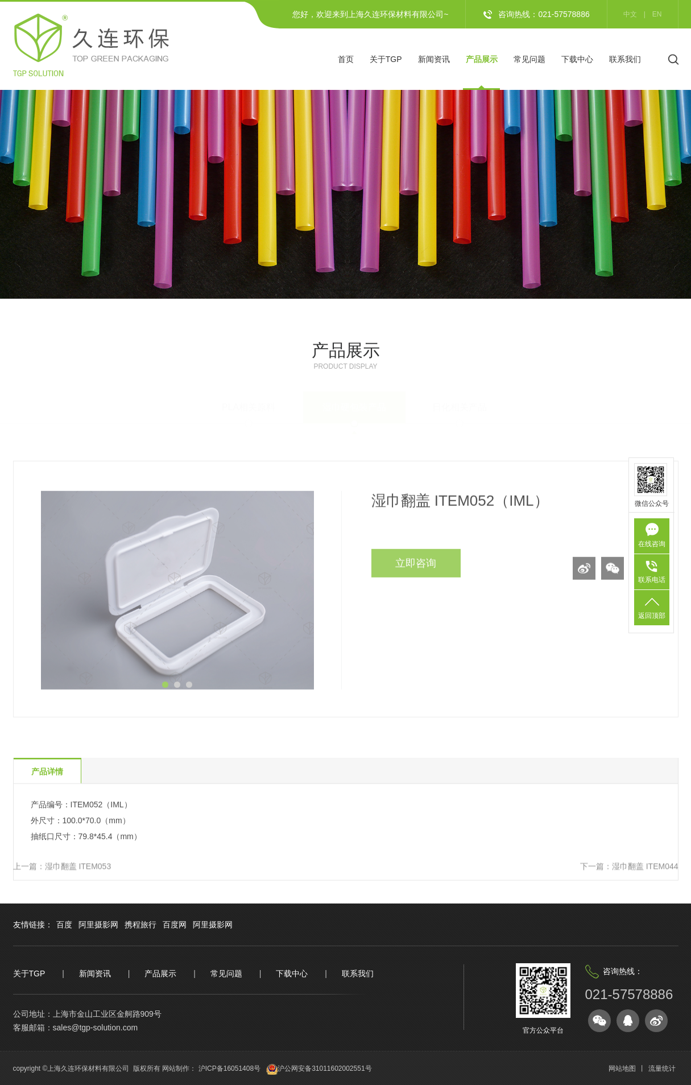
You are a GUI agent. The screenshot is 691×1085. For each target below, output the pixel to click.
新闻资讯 (434, 59)
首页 (346, 59)
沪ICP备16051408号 (228, 1068)
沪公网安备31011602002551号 (324, 1068)
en (657, 14)
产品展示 (482, 59)
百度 (64, 924)
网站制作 (175, 1068)
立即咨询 (415, 578)
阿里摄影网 (98, 924)
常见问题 (529, 59)
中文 (630, 14)
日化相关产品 (459, 401)
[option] (177, 605)
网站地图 (622, 1068)
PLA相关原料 (248, 401)
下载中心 (577, 59)
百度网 (175, 924)
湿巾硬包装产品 (354, 401)
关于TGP (386, 59)
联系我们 (625, 59)
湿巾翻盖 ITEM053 (78, 867)
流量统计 (662, 1068)
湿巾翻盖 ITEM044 (645, 867)
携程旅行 (140, 924)
